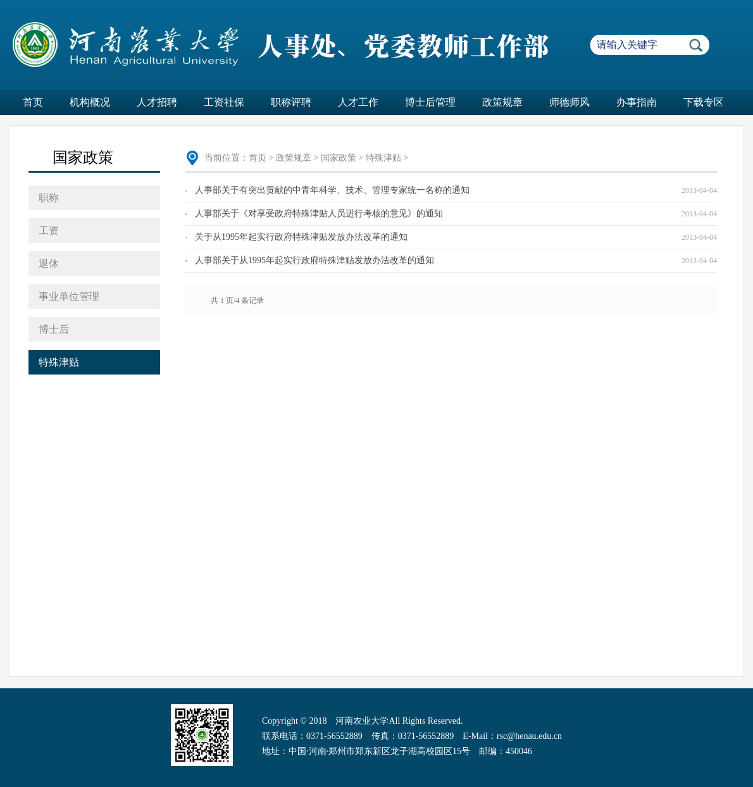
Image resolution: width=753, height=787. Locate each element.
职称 (49, 197)
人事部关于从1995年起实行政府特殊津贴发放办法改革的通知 (314, 260)
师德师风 (569, 102)
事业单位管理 (69, 296)
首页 (33, 102)
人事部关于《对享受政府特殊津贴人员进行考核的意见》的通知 (319, 213)
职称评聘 (291, 102)
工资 (49, 230)
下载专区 (703, 102)
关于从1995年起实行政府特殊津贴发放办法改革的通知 (301, 237)
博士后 (54, 329)
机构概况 (90, 102)
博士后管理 (430, 102)
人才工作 (358, 102)
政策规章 (502, 102)
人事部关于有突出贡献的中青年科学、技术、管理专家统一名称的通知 (332, 190)
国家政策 (338, 158)
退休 (49, 263)
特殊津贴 (59, 362)
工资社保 (224, 102)
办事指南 (636, 102)
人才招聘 (157, 102)
